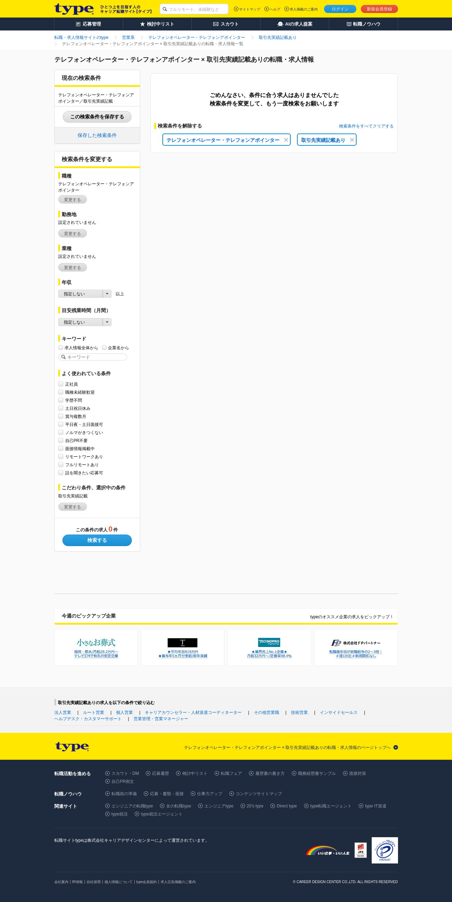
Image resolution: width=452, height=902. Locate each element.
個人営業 (124, 712)
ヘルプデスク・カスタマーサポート (88, 718)
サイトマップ (249, 9)
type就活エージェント (162, 814)
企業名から (118, 347)
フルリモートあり (82, 464)
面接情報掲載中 (80, 448)
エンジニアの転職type (132, 806)
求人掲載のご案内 (304, 9)
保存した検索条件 (97, 135)
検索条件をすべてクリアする (366, 126)
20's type (255, 806)
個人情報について (118, 882)
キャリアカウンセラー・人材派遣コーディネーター (193, 712)
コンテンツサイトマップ (259, 793)
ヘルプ (275, 9)
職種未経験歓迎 (80, 392)
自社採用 (94, 882)
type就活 (120, 814)
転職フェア (231, 773)
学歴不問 (73, 400)
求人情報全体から (81, 347)
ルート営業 (93, 712)
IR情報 (77, 882)
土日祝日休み (77, 408)
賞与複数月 (75, 416)
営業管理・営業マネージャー (161, 718)
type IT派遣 (375, 806)
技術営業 (299, 712)
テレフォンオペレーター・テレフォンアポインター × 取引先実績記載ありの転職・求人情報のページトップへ (287, 747)
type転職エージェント (331, 806)
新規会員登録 (379, 9)
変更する (72, 199)
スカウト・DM (125, 773)
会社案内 (61, 882)
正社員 (71, 384)
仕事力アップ (209, 793)
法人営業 (62, 712)
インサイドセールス (339, 712)
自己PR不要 (76, 440)
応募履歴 (160, 773)
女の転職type (178, 806)
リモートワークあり (84, 456)
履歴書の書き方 (270, 773)
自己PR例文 (123, 781)
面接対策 (357, 773)
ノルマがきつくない (84, 432)
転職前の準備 (124, 793)
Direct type (287, 806)
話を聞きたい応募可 (84, 472)
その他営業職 (266, 712)
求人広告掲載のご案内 (178, 882)
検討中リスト (195, 773)
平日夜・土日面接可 (84, 424)
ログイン (340, 9)
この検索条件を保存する (97, 116)
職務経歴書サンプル (317, 773)
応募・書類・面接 (167, 793)
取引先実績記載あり (327, 140)
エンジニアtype (219, 806)
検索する (97, 540)
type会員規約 (146, 882)
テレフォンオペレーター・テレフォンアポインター (227, 140)
